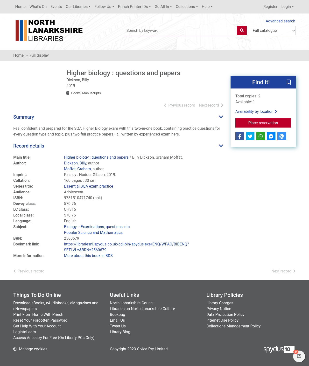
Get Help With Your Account (37, 326)
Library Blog (120, 332)
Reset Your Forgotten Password (40, 320)
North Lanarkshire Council (132, 303)
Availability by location (256, 111)
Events (56, 6)
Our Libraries (77, 6)
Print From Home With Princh (38, 314)
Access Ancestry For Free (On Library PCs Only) (53, 337)
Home (20, 6)
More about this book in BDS (88, 255)
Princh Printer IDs (133, 6)
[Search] (242, 30)
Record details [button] (28, 146)
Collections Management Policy (233, 326)
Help (206, 6)
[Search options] (272, 30)
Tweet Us (118, 326)
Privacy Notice (218, 308)
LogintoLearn (24, 332)
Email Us (117, 320)
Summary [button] (23, 117)
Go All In (162, 6)
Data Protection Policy (225, 314)
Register (270, 6)
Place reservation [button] (269, 122)
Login (286, 6)
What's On (38, 6)
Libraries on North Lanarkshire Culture (142, 308)
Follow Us (102, 6)
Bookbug (117, 314)
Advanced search (280, 21)
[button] (289, 82)
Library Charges (219, 303)
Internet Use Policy (222, 320)
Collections (185, 6)
